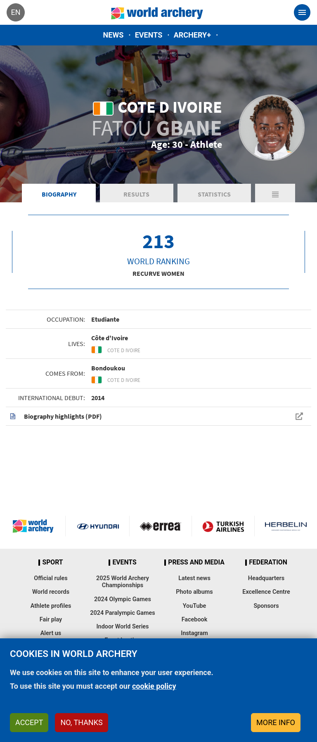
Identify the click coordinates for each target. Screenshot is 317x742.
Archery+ (192, 35)
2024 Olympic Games (122, 599)
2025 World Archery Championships (122, 582)
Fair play (51, 619)
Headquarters (266, 578)
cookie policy (154, 686)
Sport (52, 562)
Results (136, 194)
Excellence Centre (266, 591)
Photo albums (194, 591)
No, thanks (81, 722)
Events (149, 35)
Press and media (196, 562)
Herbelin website (286, 526)
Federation (268, 562)
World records (50, 591)
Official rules (50, 578)
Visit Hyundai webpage (98, 526)
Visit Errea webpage (161, 526)
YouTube (194, 605)
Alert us (50, 633)
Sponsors (266, 605)
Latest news (194, 578)
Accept (29, 722)
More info (275, 722)
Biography (59, 194)
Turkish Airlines (223, 526)
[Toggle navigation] (302, 12)
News (113, 35)
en (15, 12)
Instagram (194, 633)
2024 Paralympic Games (122, 612)
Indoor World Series (122, 626)
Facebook (195, 619)
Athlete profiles (51, 605)
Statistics (214, 194)
